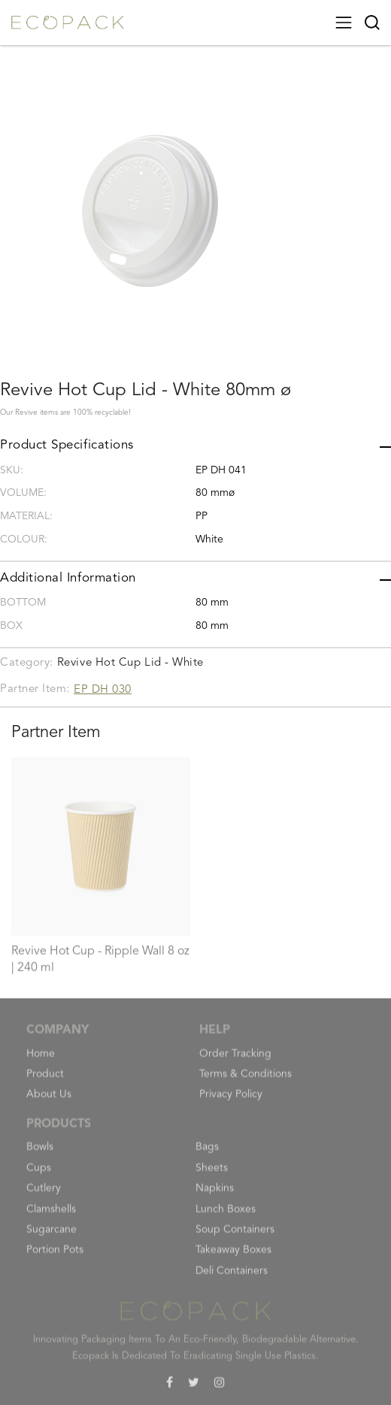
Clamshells (51, 1216)
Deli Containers (232, 1278)
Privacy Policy (230, 1102)
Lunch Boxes (226, 1216)
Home (40, 1061)
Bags (207, 1155)
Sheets (212, 1175)
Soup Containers (235, 1236)
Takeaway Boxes (233, 1257)
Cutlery (43, 1196)
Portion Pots (54, 1257)
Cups (38, 1175)
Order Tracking (235, 1061)
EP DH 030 (103, 690)
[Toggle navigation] (344, 23)
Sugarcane (51, 1236)
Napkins (215, 1196)
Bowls (39, 1155)
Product (45, 1082)
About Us (48, 1102)
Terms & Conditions (245, 1082)
